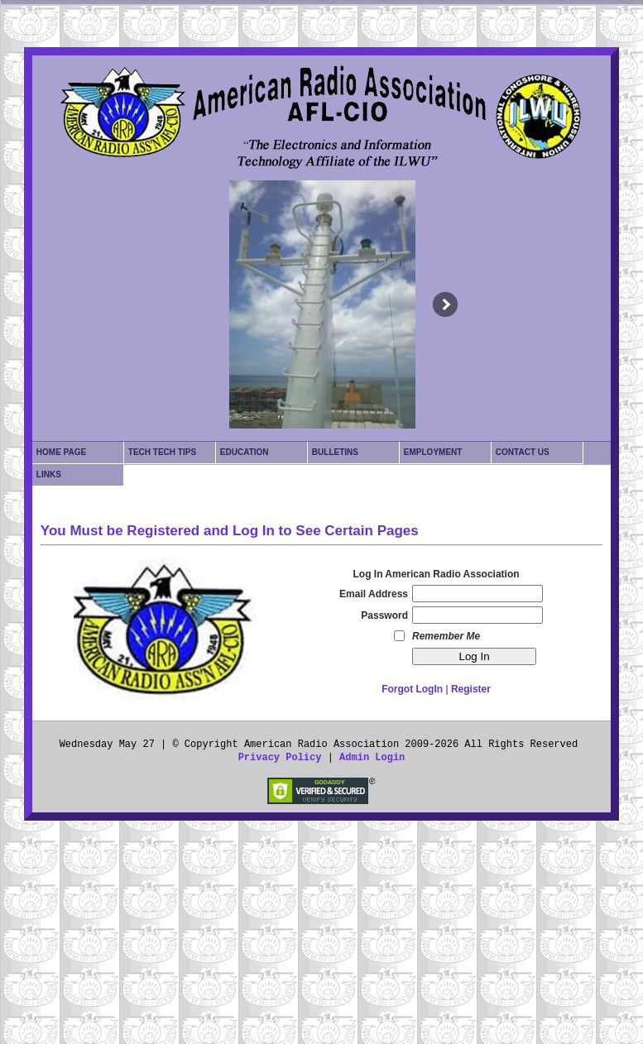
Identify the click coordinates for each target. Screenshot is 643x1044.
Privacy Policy (280, 758)
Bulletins (335, 452)
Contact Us (522, 452)
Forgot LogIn (412, 689)
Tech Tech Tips (162, 452)
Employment (433, 452)
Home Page (61, 452)
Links (48, 474)
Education (244, 452)
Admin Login (372, 758)
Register (471, 689)
